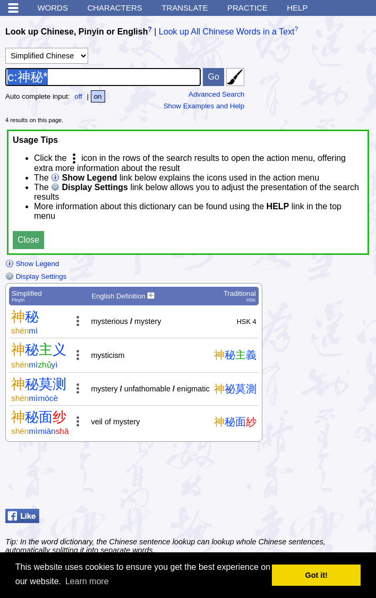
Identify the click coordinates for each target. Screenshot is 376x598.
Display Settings (35, 276)
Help (297, 7)
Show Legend (32, 264)
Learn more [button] (87, 581)
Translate (184, 7)
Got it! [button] (316, 575)
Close (28, 239)
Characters (114, 7)
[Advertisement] (286, 478)
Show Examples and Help (204, 106)
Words (52, 7)
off (78, 96)
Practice (247, 7)
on (98, 96)
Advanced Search (216, 94)
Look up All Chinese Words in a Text (227, 31)
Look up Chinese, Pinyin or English (76, 31)
